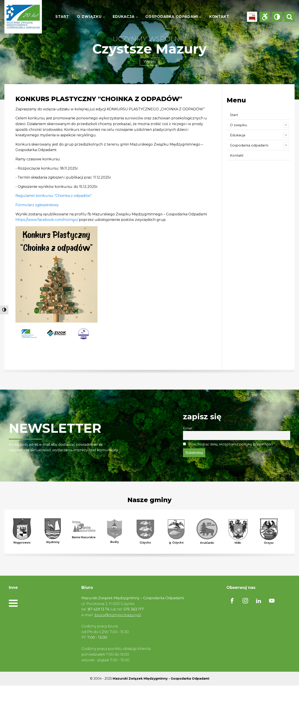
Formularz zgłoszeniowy (37, 205)
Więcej (149, 61)
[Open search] (289, 17)
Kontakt (219, 17)
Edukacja (124, 17)
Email (187, 428)
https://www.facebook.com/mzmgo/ (46, 220)
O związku (89, 17)
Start (62, 17)
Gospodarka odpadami (171, 17)
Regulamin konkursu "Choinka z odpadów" (53, 196)
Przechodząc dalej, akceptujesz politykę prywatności (228, 444)
